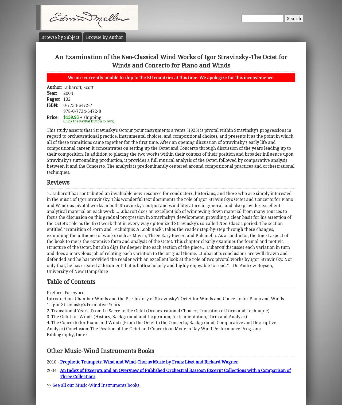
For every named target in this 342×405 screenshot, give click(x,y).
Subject (60, 37)
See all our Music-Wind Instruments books (96, 385)
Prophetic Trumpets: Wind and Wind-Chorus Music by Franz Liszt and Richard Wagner (149, 362)
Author (104, 37)
